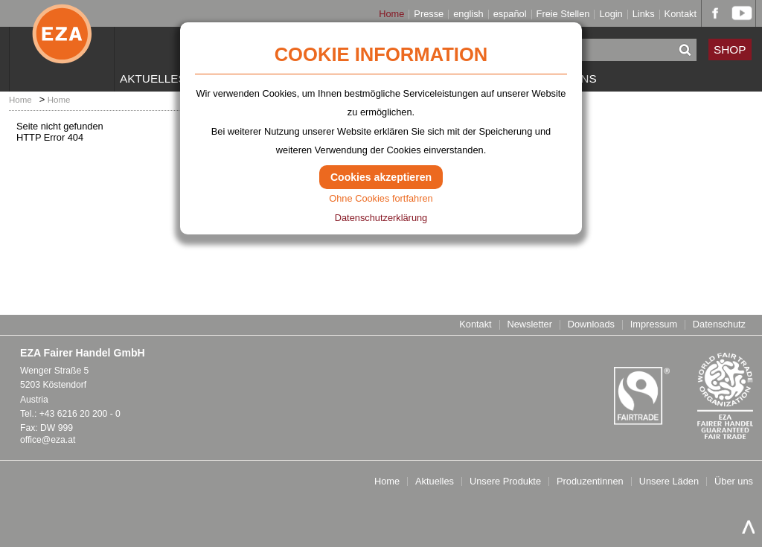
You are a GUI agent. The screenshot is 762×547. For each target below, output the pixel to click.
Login (610, 14)
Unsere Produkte (505, 482)
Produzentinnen (590, 482)
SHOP (730, 49)
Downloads (591, 325)
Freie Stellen (563, 14)
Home (391, 14)
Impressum (653, 325)
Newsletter (529, 325)
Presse (429, 14)
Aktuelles (153, 78)
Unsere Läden (669, 482)
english (468, 14)
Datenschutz (719, 325)
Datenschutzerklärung (381, 217)
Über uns (733, 482)
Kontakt (681, 14)
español (510, 14)
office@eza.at (47, 440)
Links (644, 14)
